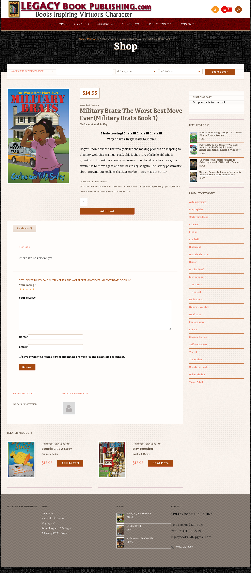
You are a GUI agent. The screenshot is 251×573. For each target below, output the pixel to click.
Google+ (71, 522)
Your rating (27, 286)
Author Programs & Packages (62, 517)
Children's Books (99, 182)
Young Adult (196, 383)
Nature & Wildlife (199, 308)
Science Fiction (198, 338)
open (238, 9)
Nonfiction (195, 315)
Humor (193, 263)
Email (23, 348)
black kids (106, 187)
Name (23, 338)
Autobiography (197, 203)
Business (197, 285)
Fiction (193, 233)
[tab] (24, 229)
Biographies (196, 210)
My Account (215, 9)
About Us (81, 25)
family (140, 187)
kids (169, 187)
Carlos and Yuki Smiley (94, 125)
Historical (195, 248)
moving (103, 192)
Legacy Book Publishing (89, 106)
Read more (161, 464)
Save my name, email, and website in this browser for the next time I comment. (73, 357)
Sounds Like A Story (57, 450)
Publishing (131, 25)
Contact (187, 25)
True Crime (195, 360)
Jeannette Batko (50, 454)
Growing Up (161, 187)
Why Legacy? (54, 512)
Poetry (193, 330)
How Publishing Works (59, 507)
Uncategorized (198, 368)
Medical (196, 293)
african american (93, 187)
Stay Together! (143, 450)
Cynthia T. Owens (141, 454)
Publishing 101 (161, 25)
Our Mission (54, 502)
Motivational (196, 300)
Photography (196, 323)
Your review (27, 298)
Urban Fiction (197, 375)
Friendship (149, 187)
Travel (193, 353)
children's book (130, 187)
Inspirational (196, 270)
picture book (124, 192)
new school (113, 192)
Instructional (196, 278)
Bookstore (105, 25)
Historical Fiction (199, 255)
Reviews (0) (24, 229)
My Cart (225, 8)
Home (62, 25)
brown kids (117, 187)
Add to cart (107, 212)
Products (92, 40)
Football (194, 240)
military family (92, 192)
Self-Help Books (198, 345)
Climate (193, 225)
